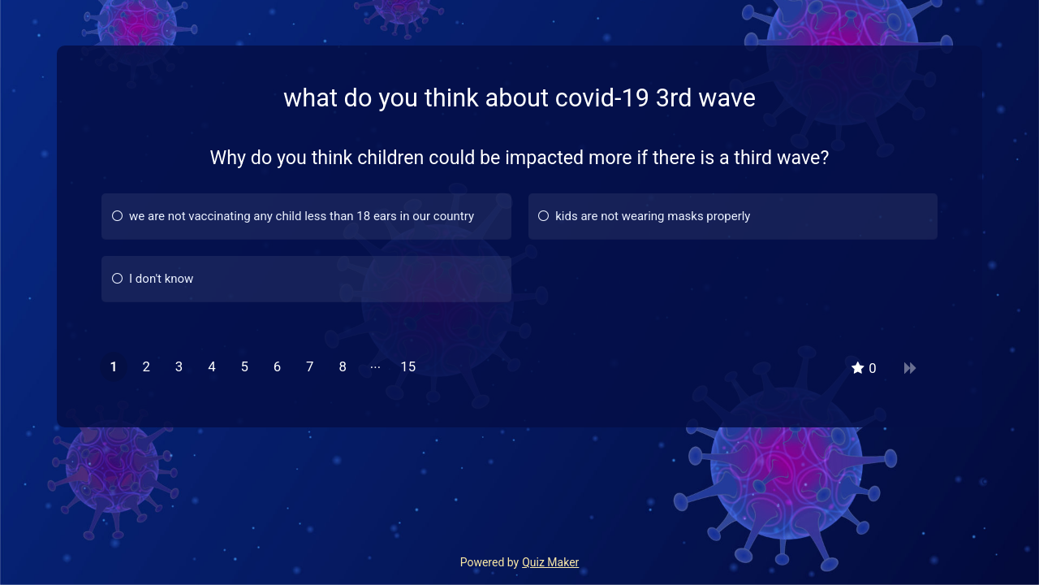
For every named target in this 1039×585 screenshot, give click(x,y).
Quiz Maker (550, 562)
